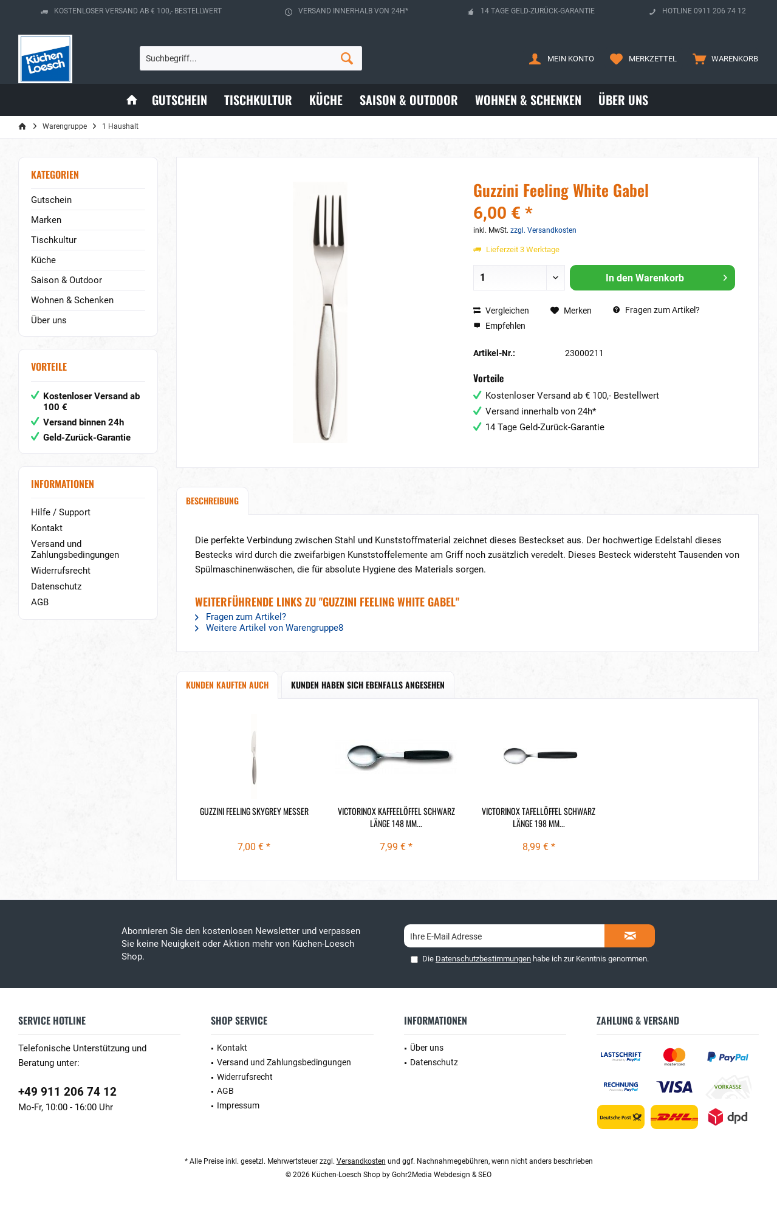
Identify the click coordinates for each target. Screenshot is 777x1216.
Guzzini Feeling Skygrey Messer (254, 811)
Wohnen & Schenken (72, 300)
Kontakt (47, 528)
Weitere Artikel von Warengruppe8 (269, 627)
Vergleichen (501, 310)
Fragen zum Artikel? (656, 310)
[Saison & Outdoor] (409, 100)
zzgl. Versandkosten (543, 230)
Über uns (49, 320)
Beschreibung (212, 500)
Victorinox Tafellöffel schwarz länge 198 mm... (538, 817)
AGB (40, 602)
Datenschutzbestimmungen (483, 958)
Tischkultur (54, 240)
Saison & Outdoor (66, 280)
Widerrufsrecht (61, 570)
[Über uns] (623, 100)
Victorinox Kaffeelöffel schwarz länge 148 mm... (396, 817)
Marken (46, 220)
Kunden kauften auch (227, 684)
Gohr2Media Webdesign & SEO (441, 1174)
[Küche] (326, 100)
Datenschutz (56, 586)
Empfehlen (499, 326)
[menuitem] (722, 58)
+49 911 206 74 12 (67, 1092)
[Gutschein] (179, 100)
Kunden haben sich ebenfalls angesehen (368, 684)
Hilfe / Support (61, 512)
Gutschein (51, 199)
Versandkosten (361, 1161)
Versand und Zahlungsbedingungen (75, 549)
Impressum (238, 1105)
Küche (43, 260)
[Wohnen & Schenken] (528, 100)
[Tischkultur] (258, 100)
